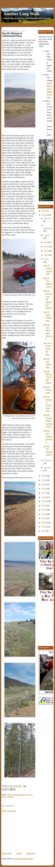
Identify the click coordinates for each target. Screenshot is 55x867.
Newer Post (7, 853)
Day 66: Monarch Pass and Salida (47, 377)
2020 (44, 480)
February (47, 460)
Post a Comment (9, 811)
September (48, 228)
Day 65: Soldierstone (47, 390)
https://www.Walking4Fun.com (50, 91)
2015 (44, 501)
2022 (44, 215)
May (46, 251)
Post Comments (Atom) (23, 859)
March (46, 259)
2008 (44, 527)
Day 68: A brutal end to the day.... (47, 349)
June (46, 247)
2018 (44, 489)
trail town (10, 797)
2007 (44, 531)
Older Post (30, 853)
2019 (44, 484)
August (47, 235)
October (47, 218)
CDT (9, 795)
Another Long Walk (22, 13)
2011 (44, 518)
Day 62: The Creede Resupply (47, 436)
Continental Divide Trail (20, 795)
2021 (44, 476)
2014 (44, 506)
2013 (44, 510)
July (46, 242)
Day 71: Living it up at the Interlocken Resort (47, 299)
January (47, 467)
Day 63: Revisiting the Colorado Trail (47, 421)
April (46, 255)
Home (19, 853)
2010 (44, 522)
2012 (44, 514)
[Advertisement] (24, 832)
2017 (44, 493)
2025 (44, 211)
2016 (44, 497)
